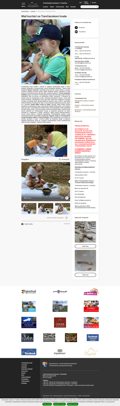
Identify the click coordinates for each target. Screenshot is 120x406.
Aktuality (33, 11)
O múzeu (45, 6)
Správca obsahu (74, 398)
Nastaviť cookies (73, 404)
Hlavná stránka (25, 11)
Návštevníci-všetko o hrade (84, 100)
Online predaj (60, 6)
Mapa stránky (86, 2)
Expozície (24, 371)
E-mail (77, 84)
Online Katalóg (26, 377)
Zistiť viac (85, 246)
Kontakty (73, 6)
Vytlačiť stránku (27, 224)
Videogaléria (25, 381)
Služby (52, 6)
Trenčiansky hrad (26, 363)
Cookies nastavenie (58, 395)
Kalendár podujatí (26, 369)
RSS (80, 2)
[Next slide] (70, 181)
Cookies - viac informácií (83, 395)
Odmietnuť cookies (59, 404)
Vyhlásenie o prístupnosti (49, 398)
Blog (67, 6)
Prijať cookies (47, 404)
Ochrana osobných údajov (70, 395)
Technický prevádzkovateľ (62, 398)
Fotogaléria (24, 379)
